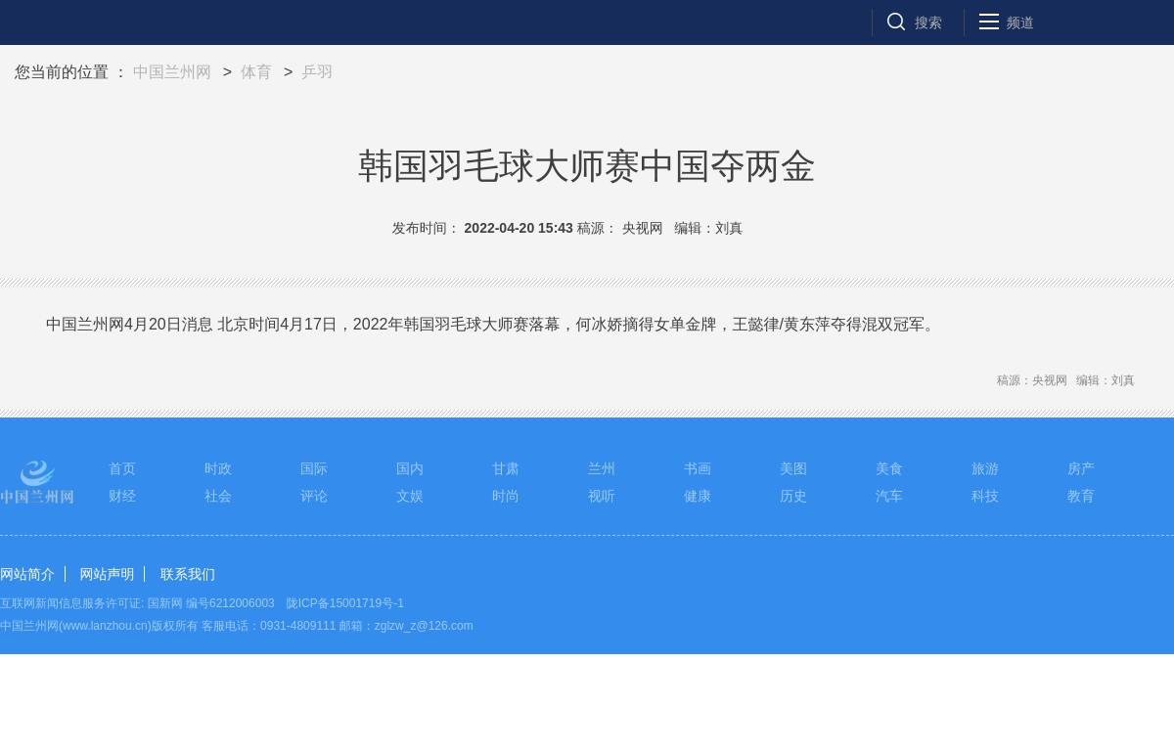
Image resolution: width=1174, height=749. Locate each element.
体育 (256, 72)
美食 (889, 468)
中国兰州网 (172, 72)
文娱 (410, 496)
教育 (1081, 496)
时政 (218, 468)
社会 (218, 496)
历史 (793, 496)
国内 (410, 468)
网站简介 (27, 574)
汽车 (889, 496)
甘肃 (505, 468)
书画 (697, 468)
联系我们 (187, 574)
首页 (122, 468)
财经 (122, 496)
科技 (985, 496)
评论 (314, 496)
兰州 (601, 468)
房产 (1081, 468)
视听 (601, 496)
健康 (697, 496)
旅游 (985, 468)
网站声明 (106, 574)
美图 (793, 468)
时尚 (505, 496)
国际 (314, 468)
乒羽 (317, 72)
